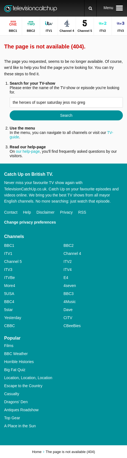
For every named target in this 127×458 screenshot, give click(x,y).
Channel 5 (13, 261)
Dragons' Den (16, 402)
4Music (70, 301)
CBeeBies (72, 326)
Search (66, 115)
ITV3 (8, 269)
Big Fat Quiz (14, 370)
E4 (66, 277)
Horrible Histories (19, 361)
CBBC (9, 326)
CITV (68, 317)
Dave (68, 309)
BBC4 (9, 301)
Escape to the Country (23, 386)
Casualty (11, 394)
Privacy (66, 212)
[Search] (90, 8)
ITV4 (68, 269)
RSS (82, 212)
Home (37, 452)
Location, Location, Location (28, 378)
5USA (9, 293)
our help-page (28, 151)
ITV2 (68, 261)
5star (8, 309)
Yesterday (12, 317)
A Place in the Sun (20, 426)
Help (27, 212)
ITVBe (9, 277)
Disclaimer (45, 212)
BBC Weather (16, 353)
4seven (70, 285)
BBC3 (69, 293)
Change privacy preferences (30, 222)
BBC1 (9, 245)
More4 (9, 285)
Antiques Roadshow (21, 410)
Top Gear (12, 418)
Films (8, 345)
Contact (10, 212)
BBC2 (69, 245)
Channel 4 (72, 253)
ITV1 (8, 253)
